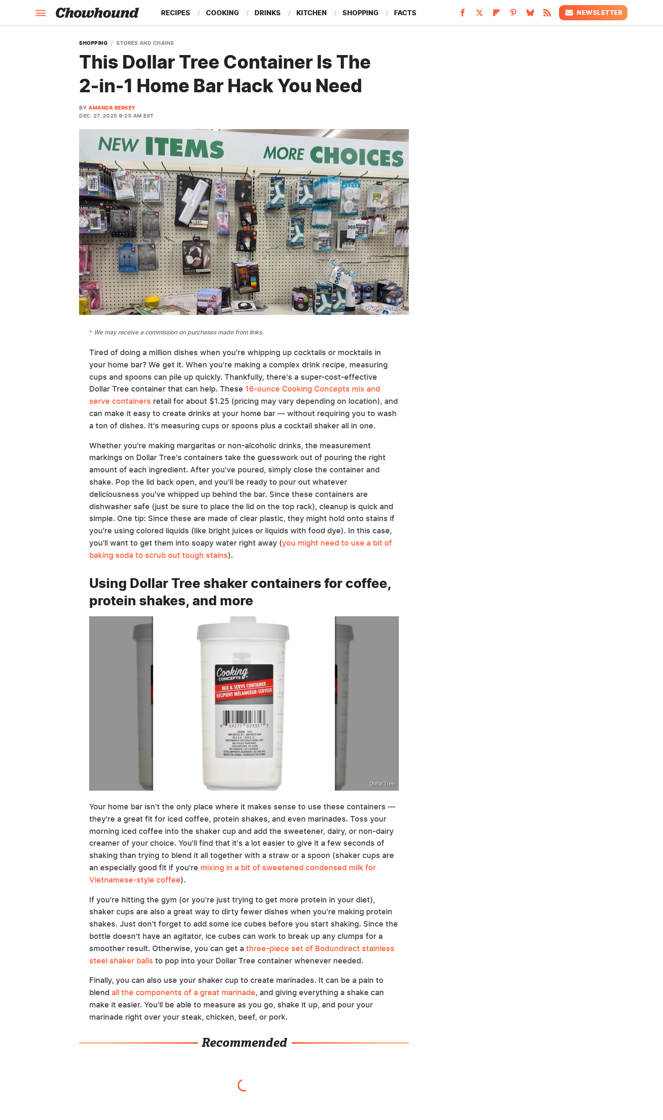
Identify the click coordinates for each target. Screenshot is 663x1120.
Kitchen (311, 12)
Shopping (360, 12)
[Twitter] (479, 15)
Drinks (268, 12)
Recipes (175, 12)
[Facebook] (463, 15)
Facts (405, 12)
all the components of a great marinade (183, 992)
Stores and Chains (145, 43)
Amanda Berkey (112, 108)
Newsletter (593, 12)
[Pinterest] (513, 15)
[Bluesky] (530, 15)
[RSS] (547, 15)
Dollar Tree (382, 783)
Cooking (222, 12)
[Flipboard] (496, 15)
